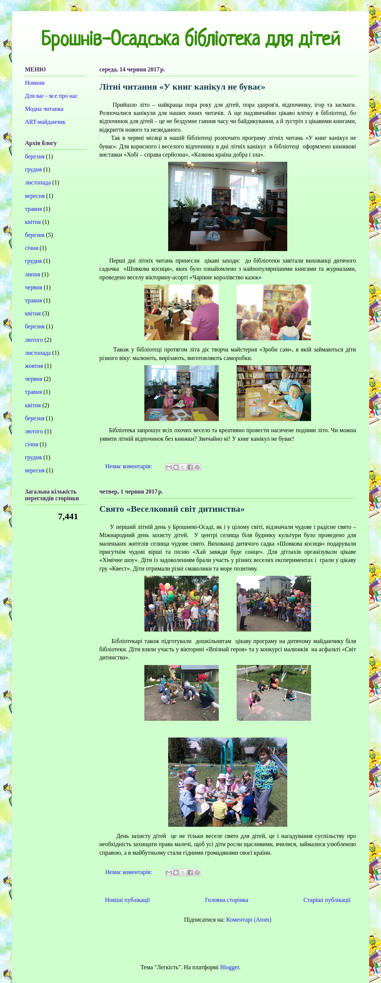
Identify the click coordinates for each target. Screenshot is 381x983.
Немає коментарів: (129, 466)
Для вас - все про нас (51, 96)
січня (31, 248)
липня (32, 274)
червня (33, 287)
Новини (35, 83)
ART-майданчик (45, 122)
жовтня (34, 366)
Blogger (229, 967)
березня (35, 156)
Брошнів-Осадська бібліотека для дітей (190, 40)
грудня (33, 169)
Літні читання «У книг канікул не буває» (182, 86)
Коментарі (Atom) (248, 919)
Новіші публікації (127, 900)
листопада (38, 182)
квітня (33, 222)
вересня (35, 196)
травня (33, 209)
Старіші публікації (326, 900)
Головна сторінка (226, 900)
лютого (34, 340)
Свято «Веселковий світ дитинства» (172, 509)
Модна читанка (44, 109)
